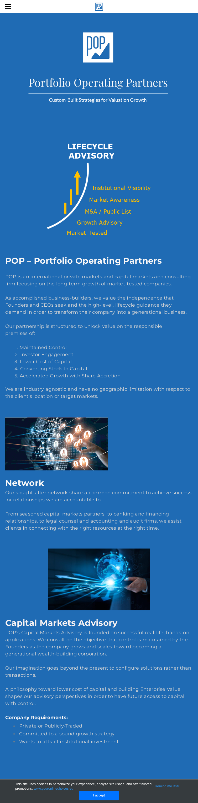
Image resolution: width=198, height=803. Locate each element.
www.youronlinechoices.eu (53, 788)
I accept (99, 795)
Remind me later (167, 786)
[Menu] (9, 6)
